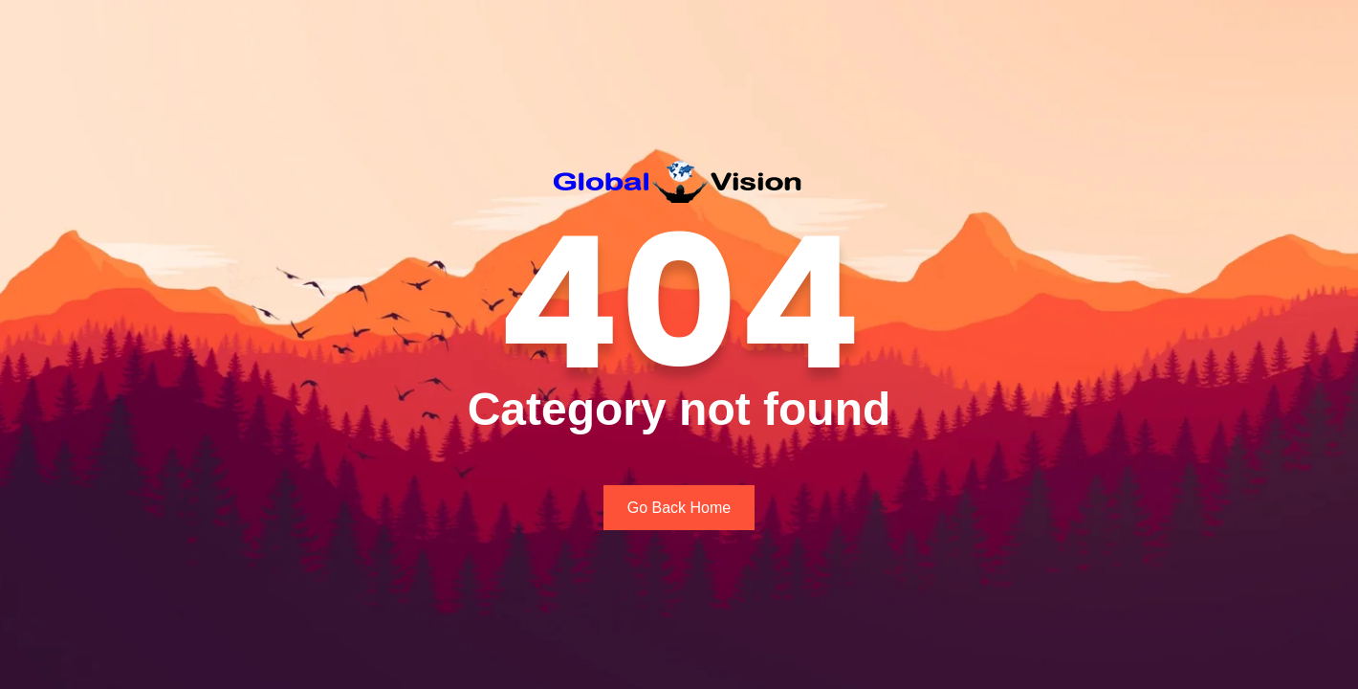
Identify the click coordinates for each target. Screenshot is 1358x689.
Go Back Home (679, 508)
